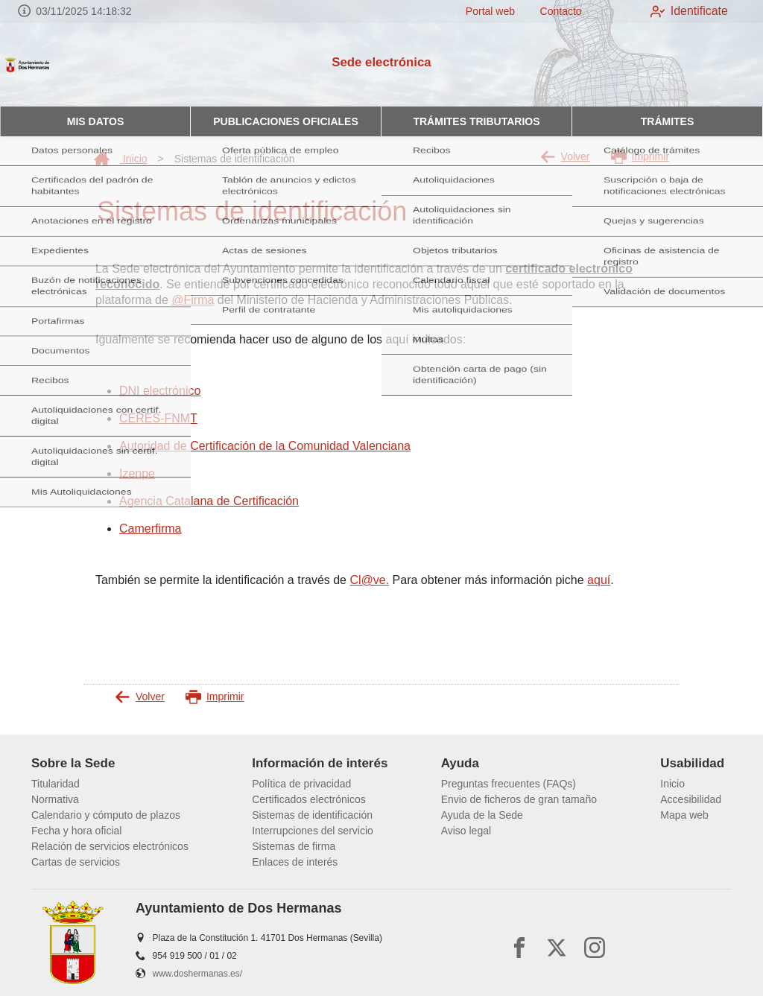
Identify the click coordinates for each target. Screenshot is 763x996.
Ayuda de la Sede (482, 815)
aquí (598, 580)
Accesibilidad (690, 799)
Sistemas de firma (293, 846)
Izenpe (137, 473)
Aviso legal (466, 831)
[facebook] (519, 947)
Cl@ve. (369, 580)
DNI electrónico (159, 390)
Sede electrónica (381, 62)
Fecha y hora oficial (76, 831)
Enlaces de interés (295, 862)
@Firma (192, 300)
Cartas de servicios (75, 862)
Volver (565, 157)
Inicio (121, 159)
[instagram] (594, 947)
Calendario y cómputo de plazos (105, 815)
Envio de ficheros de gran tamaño (519, 799)
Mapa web (684, 815)
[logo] (73, 64)
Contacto (551, 11)
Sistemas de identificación (312, 815)
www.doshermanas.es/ (198, 973)
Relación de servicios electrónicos (110, 846)
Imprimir (640, 157)
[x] (556, 947)
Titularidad (55, 784)
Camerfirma (150, 528)
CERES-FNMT (158, 418)
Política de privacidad (301, 784)
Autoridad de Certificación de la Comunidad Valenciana (265, 446)
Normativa (55, 799)
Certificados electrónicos (309, 799)
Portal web (479, 11)
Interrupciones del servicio (312, 831)
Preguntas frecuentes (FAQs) (508, 784)
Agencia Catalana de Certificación (209, 501)
